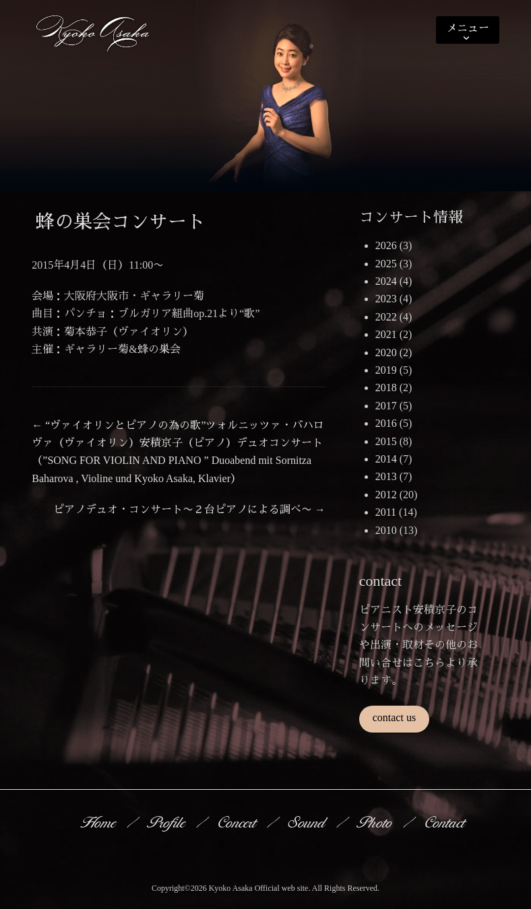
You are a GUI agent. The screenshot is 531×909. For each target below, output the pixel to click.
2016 (386, 423)
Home (99, 822)
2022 (386, 317)
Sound (308, 822)
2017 (386, 405)
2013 (386, 476)
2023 (386, 298)
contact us (394, 717)
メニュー (467, 28)
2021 (386, 334)
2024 (386, 281)
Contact (445, 822)
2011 (385, 512)
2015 (386, 441)
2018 (386, 387)
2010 (386, 530)
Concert (237, 822)
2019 (386, 370)
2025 (386, 263)
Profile (168, 822)
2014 (386, 459)
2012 (386, 494)
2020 (386, 352)
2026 (386, 245)
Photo (376, 822)
